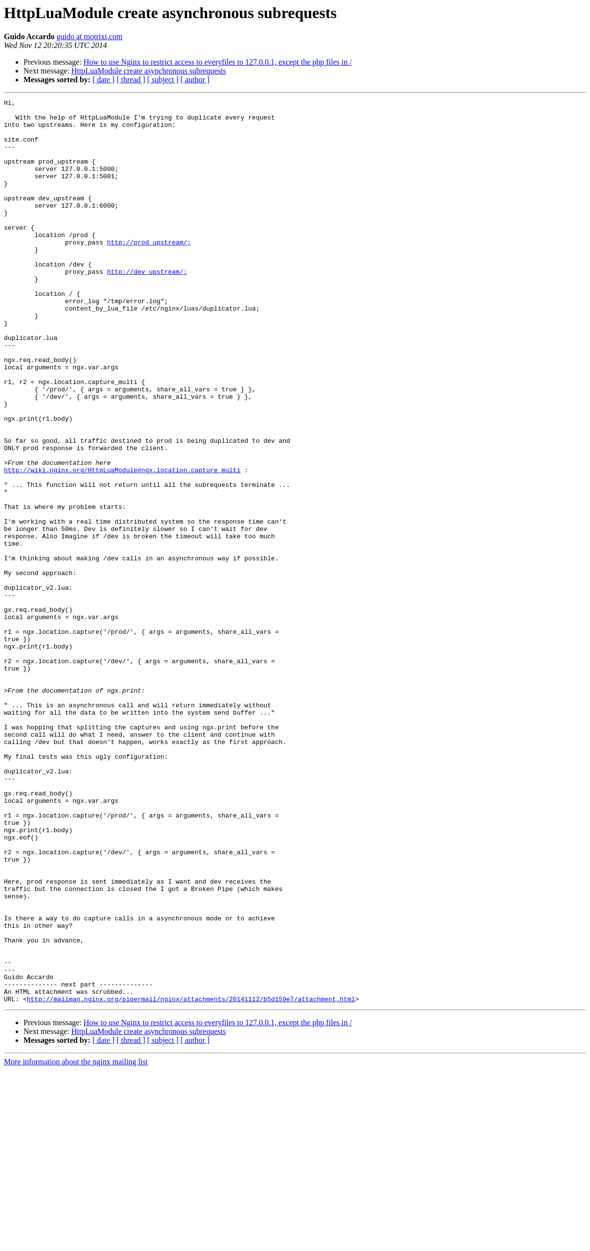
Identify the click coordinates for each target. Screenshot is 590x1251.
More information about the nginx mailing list (76, 1242)
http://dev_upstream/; (147, 306)
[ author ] (195, 79)
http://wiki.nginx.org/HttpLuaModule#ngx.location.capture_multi (122, 544)
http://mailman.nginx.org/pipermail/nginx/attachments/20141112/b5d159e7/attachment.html (191, 1179)
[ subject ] (163, 79)
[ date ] (103, 79)
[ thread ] (130, 79)
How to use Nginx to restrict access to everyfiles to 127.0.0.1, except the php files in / (218, 62)
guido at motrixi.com (90, 36)
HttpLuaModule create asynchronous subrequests (148, 71)
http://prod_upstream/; (149, 271)
